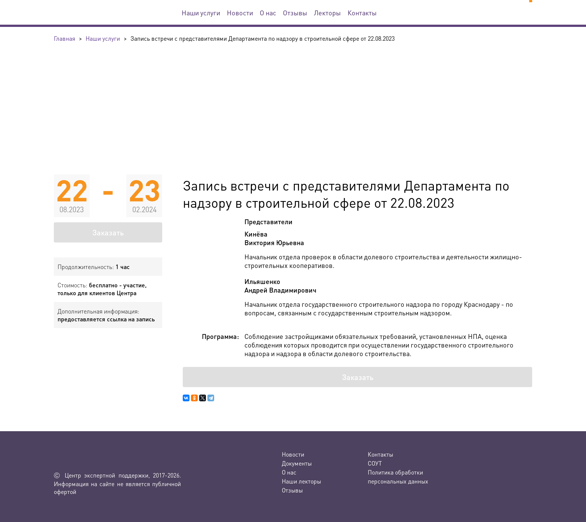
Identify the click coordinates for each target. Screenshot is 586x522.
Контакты (362, 12)
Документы (297, 463)
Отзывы (295, 12)
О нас (268, 12)
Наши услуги (201, 12)
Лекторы (327, 12)
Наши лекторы (301, 481)
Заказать (108, 232)
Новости (240, 12)
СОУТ (375, 463)
